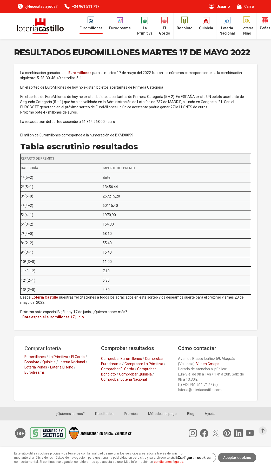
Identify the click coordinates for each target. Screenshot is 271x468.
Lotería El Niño (61, 367)
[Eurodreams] (120, 23)
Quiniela (49, 362)
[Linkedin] (240, 433)
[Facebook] (205, 433)
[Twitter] (217, 433)
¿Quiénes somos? (70, 414)
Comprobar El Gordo (117, 369)
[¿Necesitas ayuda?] (37, 6)
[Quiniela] (206, 23)
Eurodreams (34, 372)
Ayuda (210, 414)
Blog (190, 414)
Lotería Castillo (44, 297)
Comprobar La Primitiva (143, 364)
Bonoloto (31, 362)
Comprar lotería (42, 348)
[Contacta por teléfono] (81, 6)
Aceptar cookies (237, 458)
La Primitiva (58, 357)
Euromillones (79, 73)
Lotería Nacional (72, 362)
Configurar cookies (194, 458)
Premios (131, 414)
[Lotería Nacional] (227, 26)
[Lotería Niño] (247, 26)
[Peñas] (265, 23)
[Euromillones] (91, 23)
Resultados (104, 414)
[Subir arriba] (263, 430)
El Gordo (78, 357)
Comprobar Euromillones (121, 359)
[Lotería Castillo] (39, 26)
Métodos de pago (162, 414)
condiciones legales (168, 462)
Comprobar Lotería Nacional (124, 379)
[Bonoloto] (185, 23)
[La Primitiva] (145, 26)
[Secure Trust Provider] (49, 433)
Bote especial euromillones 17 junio (53, 317)
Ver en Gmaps (207, 364)
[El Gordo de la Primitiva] (164, 26)
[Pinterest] (228, 433)
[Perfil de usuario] (219, 6)
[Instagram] (194, 433)
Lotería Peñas (35, 367)
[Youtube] (251, 433)
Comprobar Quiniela (135, 374)
